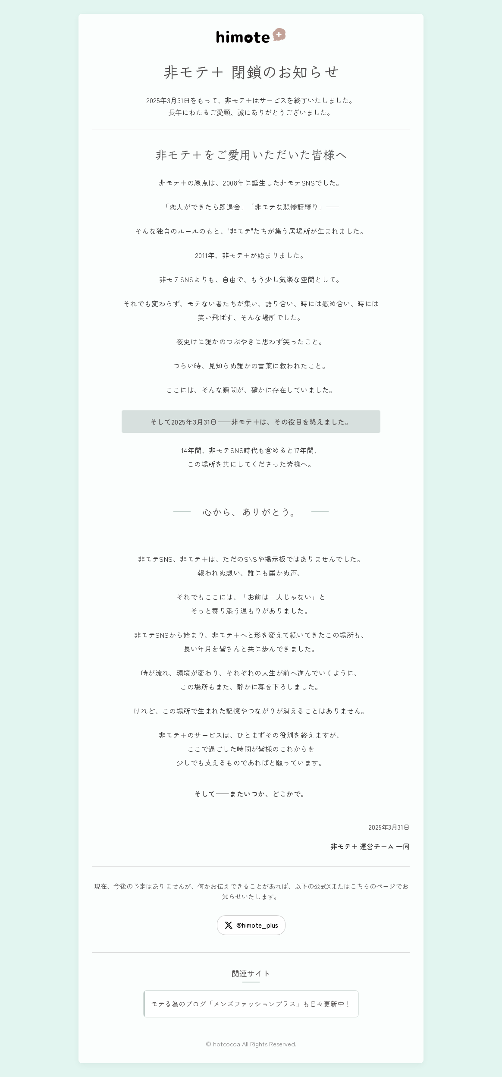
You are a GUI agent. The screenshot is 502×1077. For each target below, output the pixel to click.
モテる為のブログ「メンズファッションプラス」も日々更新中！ (251, 1003)
